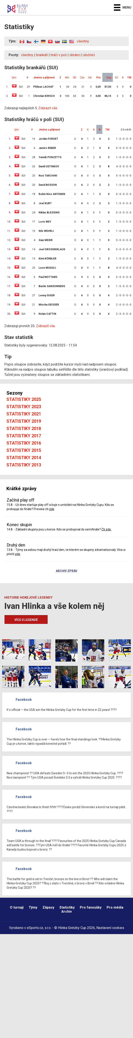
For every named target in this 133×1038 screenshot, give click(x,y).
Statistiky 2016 (23, 443)
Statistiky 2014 (23, 457)
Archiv (66, 911)
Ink (90, 77)
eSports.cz (35, 928)
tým (14, 77)
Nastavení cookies (110, 928)
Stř (74, 77)
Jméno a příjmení (43, 77)
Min (67, 77)
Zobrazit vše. (48, 108)
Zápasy (48, 907)
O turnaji (17, 907)
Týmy (33, 907)
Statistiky (67, 907)
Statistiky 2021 (23, 413)
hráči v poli (59, 55)
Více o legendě (26, 620)
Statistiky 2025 (23, 399)
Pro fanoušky (90, 907)
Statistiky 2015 (23, 450)
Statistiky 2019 (23, 421)
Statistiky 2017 (23, 435)
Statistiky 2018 (23, 428)
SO (116, 77)
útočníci (89, 55)
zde (51, 509)
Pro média (115, 907)
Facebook (24, 700)
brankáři (42, 55)
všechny (83, 41)
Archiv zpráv (66, 571)
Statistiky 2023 (23, 406)
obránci (75, 55)
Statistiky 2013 (23, 464)
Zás (82, 77)
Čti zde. (106, 529)
